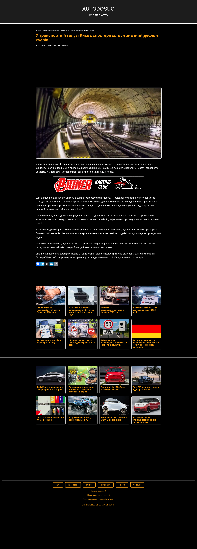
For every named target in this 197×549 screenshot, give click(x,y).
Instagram (106, 485)
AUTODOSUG (98, 9)
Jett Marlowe (62, 45)
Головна (38, 30)
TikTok (121, 485)
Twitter (89, 485)
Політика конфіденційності (98, 495)
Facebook (73, 485)
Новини (45, 30)
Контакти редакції (98, 491)
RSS (58, 485)
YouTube (137, 485)
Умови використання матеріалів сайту (98, 499)
